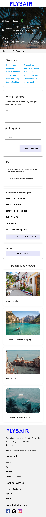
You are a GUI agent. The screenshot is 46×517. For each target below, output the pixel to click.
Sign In (8, 498)
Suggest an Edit (23, 253)
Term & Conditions (13, 476)
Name (7, 111)
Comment (9, 138)
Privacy (9, 472)
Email (7, 120)
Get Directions (11, 248)
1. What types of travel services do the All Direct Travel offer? (22, 170)
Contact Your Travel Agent (23, 237)
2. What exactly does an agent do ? (21, 178)
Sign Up (9, 494)
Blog (7, 467)
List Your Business (13, 489)
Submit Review (30, 148)
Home (4, 51)
